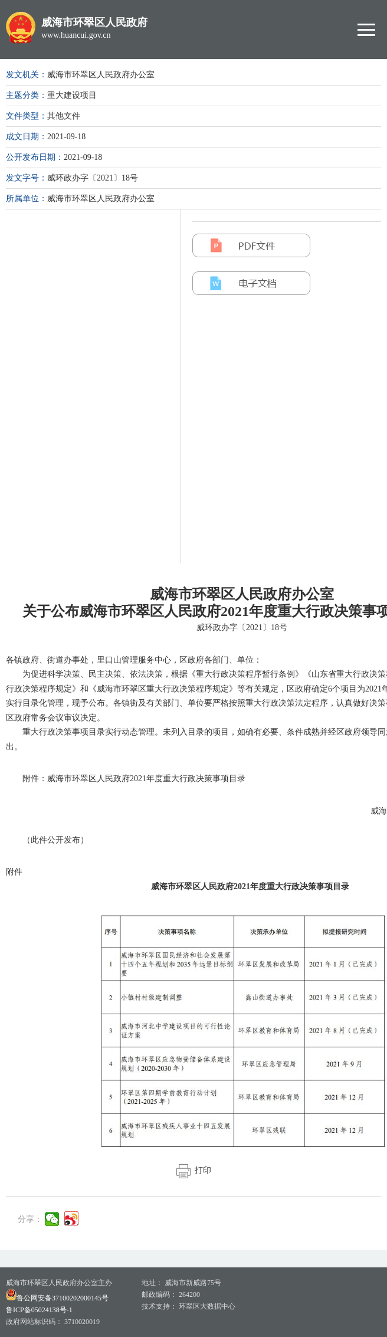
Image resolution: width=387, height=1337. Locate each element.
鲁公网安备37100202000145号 (57, 1298)
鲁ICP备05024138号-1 (39, 1310)
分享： (30, 1219)
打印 (193, 1170)
